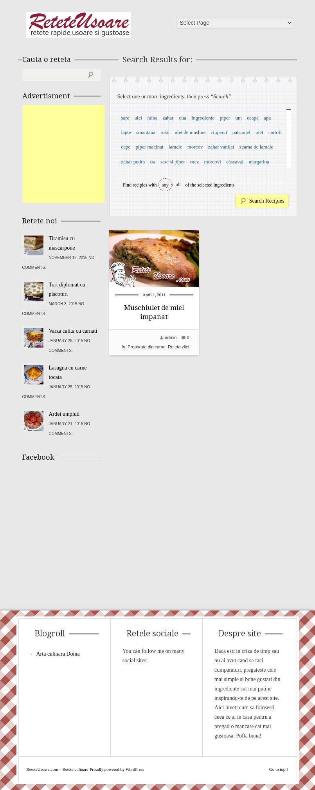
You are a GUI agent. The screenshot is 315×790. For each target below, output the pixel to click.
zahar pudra (133, 162)
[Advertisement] (81, 154)
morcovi (212, 162)
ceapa (253, 118)
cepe (125, 147)
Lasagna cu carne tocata (68, 372)
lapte (126, 132)
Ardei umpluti (64, 414)
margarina (258, 162)
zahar (168, 118)
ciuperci (219, 132)
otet (259, 132)
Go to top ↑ (279, 769)
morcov (195, 147)
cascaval (234, 162)
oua (182, 118)
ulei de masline (190, 132)
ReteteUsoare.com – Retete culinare (78, 25)
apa (267, 118)
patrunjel (241, 132)
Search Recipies (266, 201)
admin (170, 337)
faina (152, 118)
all (178, 184)
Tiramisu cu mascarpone (62, 243)
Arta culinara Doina (58, 654)
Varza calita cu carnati (73, 331)
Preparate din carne (147, 346)
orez (194, 162)
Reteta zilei (178, 346)
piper (225, 118)
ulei (138, 118)
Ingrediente (202, 118)
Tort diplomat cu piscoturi (67, 289)
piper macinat (149, 147)
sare (125, 118)
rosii (164, 132)
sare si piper (172, 162)
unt (238, 118)
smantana (145, 132)
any (165, 185)
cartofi (275, 132)
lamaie (175, 147)
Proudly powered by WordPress (117, 769)
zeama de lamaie (256, 147)
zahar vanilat (221, 147)
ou (152, 162)
